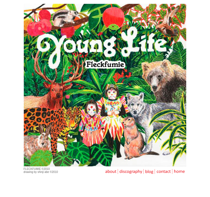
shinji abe (43, 171)
